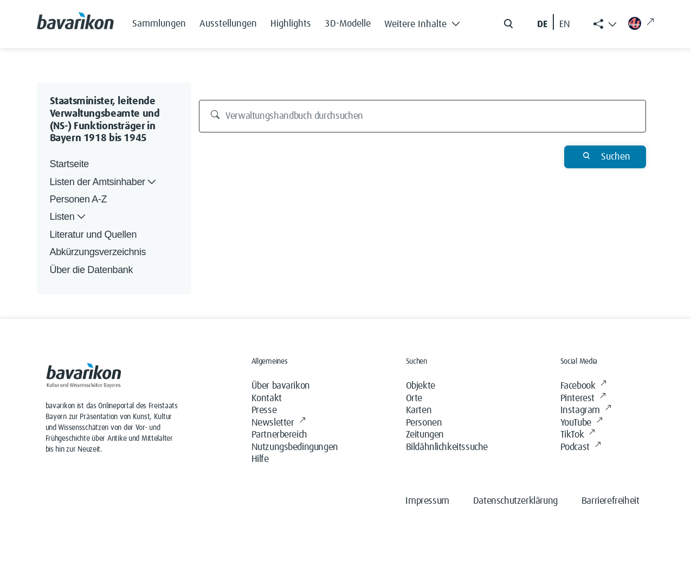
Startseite (69, 164)
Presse (264, 410)
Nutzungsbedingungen (294, 447)
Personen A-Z (78, 199)
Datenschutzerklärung (515, 501)
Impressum (427, 501)
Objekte (420, 386)
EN (564, 24)
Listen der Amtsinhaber (104, 182)
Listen (69, 217)
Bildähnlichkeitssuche (447, 447)
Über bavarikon (280, 386)
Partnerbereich (279, 435)
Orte (414, 398)
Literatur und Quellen (93, 234)
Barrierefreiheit (611, 501)
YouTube (581, 423)
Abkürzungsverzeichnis (98, 251)
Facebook (583, 386)
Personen (424, 423)
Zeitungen (425, 435)
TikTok (577, 435)
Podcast (580, 447)
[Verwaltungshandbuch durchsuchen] (422, 116)
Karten (419, 410)
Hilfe (260, 459)
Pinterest (583, 398)
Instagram (585, 410)
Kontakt (266, 398)
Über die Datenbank (91, 269)
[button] (425, 21)
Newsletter (278, 423)
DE (542, 24)
